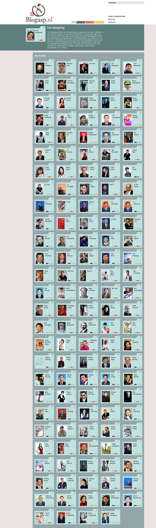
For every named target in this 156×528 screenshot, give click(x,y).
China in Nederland (116, 16)
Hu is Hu (111, 19)
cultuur (89, 22)
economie (99, 22)
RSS (73, 22)
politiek (80, 22)
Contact (112, 22)
